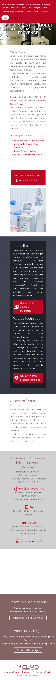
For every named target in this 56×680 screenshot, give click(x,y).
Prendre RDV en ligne (28, 650)
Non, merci (17, 17)
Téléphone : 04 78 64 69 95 (28, 618)
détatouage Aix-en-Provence (28, 154)
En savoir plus (43, 11)
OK (5, 17)
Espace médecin (43, 672)
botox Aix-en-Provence (25, 150)
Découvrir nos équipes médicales (27, 306)
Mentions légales (11, 672)
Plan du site (28, 672)
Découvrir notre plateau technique (30, 377)
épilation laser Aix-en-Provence (29, 140)
